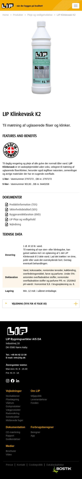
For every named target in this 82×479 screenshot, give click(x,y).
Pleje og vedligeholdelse (39, 15)
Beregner (35, 432)
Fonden (35, 403)
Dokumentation (15, 427)
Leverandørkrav (39, 399)
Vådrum (10, 403)
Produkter (18, 15)
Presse (9, 465)
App (33, 435)
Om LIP (35, 391)
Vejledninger (14, 391)
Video (9, 454)
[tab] (41, 303)
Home (5, 15)
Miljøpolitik (36, 396)
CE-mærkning (13, 432)
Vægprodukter (13, 410)
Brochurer (11, 451)
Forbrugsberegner (42, 427)
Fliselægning (12, 399)
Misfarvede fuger (14, 420)
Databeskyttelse (55, 465)
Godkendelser (13, 439)
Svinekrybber (12, 416)
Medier (10, 446)
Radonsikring (12, 413)
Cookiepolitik (36, 465)
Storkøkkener (13, 396)
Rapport (10, 435)
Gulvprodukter (13, 406)
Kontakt (21, 465)
